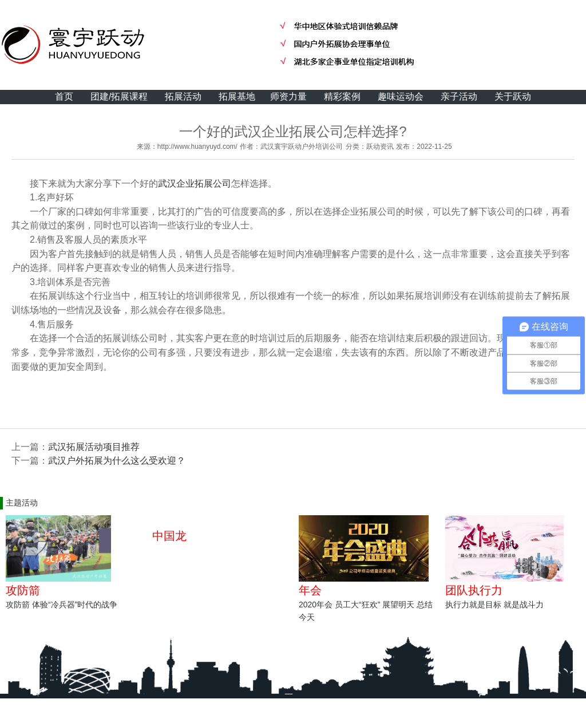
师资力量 (288, 96)
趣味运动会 (400, 96)
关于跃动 (512, 96)
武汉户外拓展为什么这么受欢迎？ (116, 460)
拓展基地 (237, 96)
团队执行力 (473, 590)
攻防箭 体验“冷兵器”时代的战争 (61, 604)
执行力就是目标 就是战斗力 (494, 604)
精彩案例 (342, 96)
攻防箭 (23, 590)
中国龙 (169, 536)
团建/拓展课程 (119, 96)
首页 (64, 96)
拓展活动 (183, 96)
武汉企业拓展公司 (194, 183)
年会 (310, 590)
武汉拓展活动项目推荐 (94, 447)
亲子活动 (459, 96)
